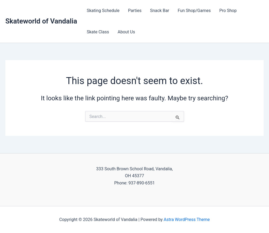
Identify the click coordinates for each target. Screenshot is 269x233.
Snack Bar (159, 10)
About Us (126, 31)
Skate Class (98, 31)
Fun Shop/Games (194, 10)
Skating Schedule (103, 10)
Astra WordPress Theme (187, 219)
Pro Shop (228, 10)
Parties (134, 10)
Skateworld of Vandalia (41, 21)
